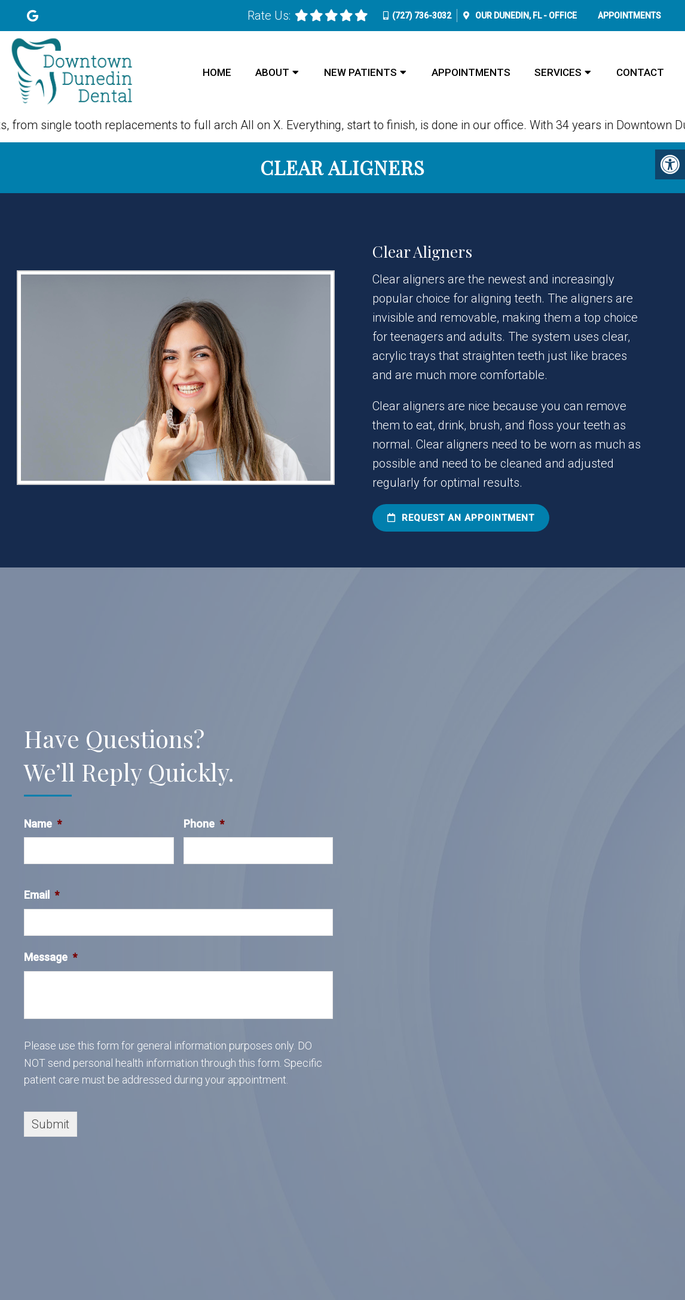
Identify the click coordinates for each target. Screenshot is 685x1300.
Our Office (525, 15)
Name (43, 823)
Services (558, 72)
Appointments (629, 15)
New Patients (360, 72)
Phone (204, 823)
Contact (640, 72)
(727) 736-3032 (421, 15)
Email (41, 895)
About (272, 72)
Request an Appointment (460, 517)
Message (50, 957)
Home (217, 72)
